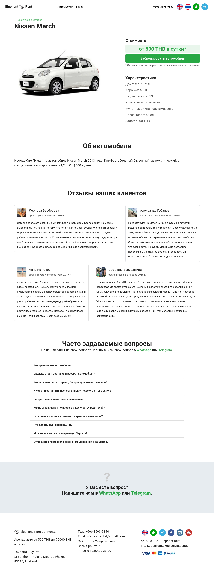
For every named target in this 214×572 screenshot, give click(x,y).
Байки (80, 6)
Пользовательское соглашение (164, 546)
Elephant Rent (18, 6)
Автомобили (65, 6)
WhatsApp (144, 350)
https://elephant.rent (101, 541)
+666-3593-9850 (163, 6)
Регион (47, 6)
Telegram (165, 350)
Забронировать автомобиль (162, 58)
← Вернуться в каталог (28, 19)
